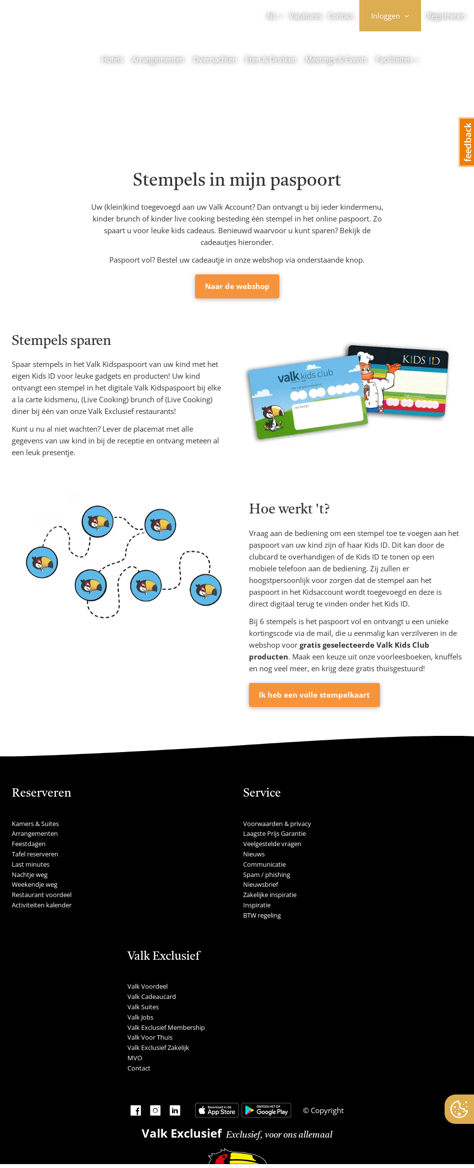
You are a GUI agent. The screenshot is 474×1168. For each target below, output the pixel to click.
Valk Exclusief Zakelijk (158, 1047)
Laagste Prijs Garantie (274, 833)
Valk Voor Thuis (150, 1037)
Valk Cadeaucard (151, 996)
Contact (340, 16)
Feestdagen (29, 843)
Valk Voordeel (147, 986)
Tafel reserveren (35, 854)
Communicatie (264, 864)
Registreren (446, 16)
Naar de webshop (237, 286)
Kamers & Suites (35, 823)
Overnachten (215, 59)
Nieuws (254, 854)
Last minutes (31, 864)
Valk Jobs (140, 1017)
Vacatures (305, 16)
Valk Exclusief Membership (166, 1027)
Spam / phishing (266, 874)
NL (271, 16)
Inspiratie (257, 904)
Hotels (112, 59)
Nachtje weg (30, 874)
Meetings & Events (336, 59)
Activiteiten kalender (42, 904)
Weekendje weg (34, 884)
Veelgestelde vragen (272, 843)
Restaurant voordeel (42, 894)
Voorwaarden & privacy (277, 823)
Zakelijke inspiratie (270, 894)
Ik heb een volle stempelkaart (314, 695)
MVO (134, 1057)
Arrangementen (158, 59)
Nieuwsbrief (260, 884)
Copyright (326, 1110)
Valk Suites (143, 1006)
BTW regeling (262, 915)
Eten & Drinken (271, 59)
